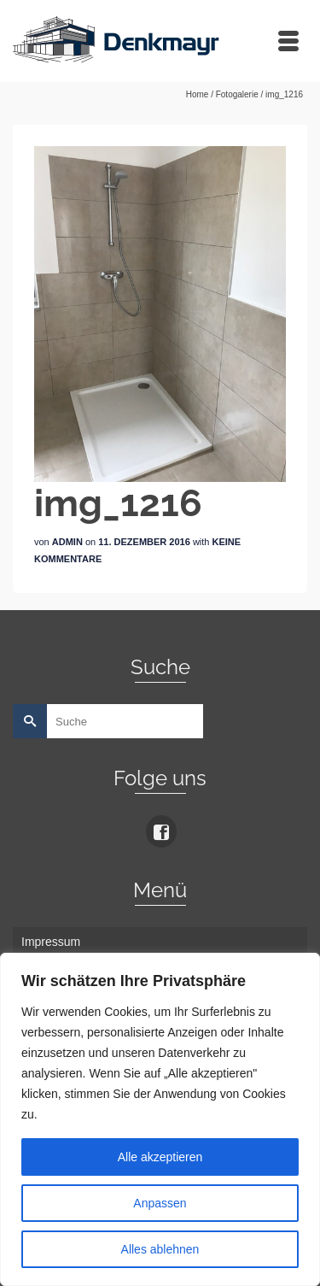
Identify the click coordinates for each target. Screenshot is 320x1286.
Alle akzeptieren (160, 1157)
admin (67, 542)
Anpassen (159, 1203)
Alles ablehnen (160, 1249)
